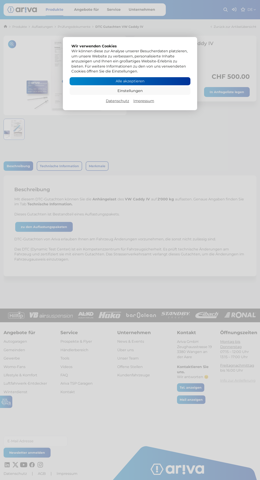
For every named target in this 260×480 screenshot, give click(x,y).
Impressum (143, 101)
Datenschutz (117, 101)
